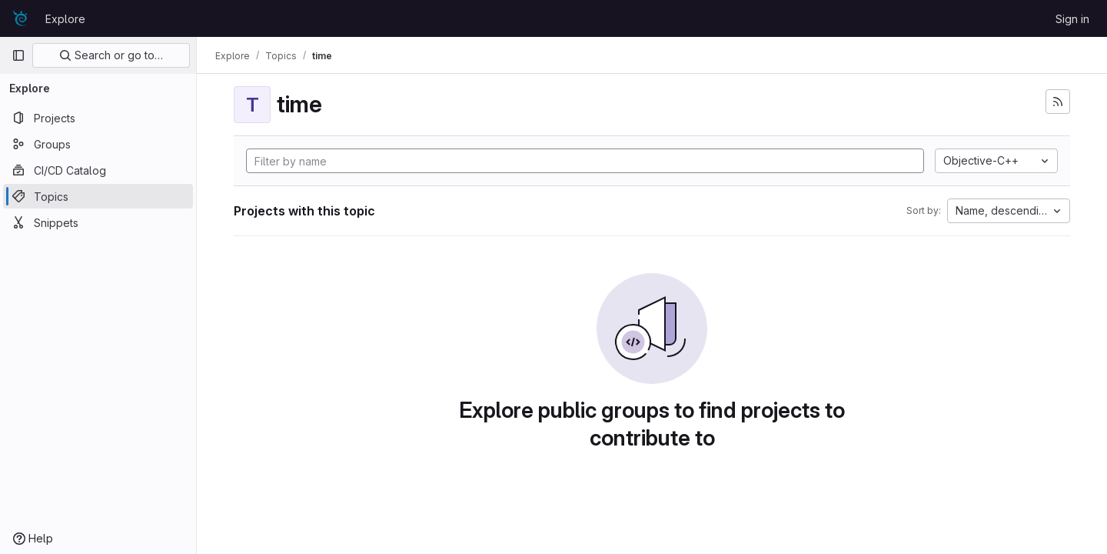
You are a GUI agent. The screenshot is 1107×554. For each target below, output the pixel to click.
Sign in (1072, 18)
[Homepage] (20, 18)
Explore (65, 18)
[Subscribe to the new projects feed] (1058, 101)
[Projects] (98, 117)
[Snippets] (98, 222)
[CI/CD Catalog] (98, 170)
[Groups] (98, 144)
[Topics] (98, 196)
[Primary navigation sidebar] (18, 55)
